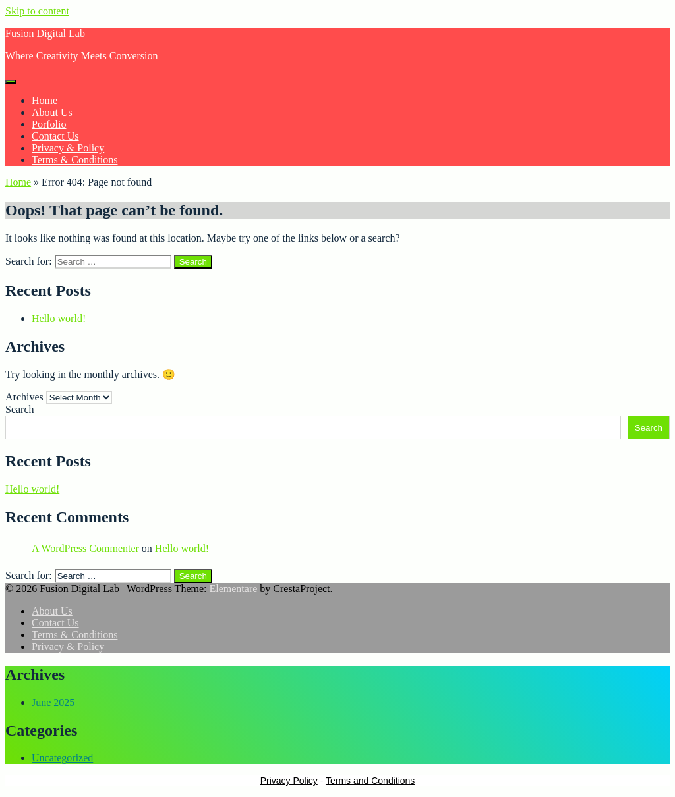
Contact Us (55, 136)
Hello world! (59, 318)
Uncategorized (62, 757)
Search (19, 409)
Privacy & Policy (68, 147)
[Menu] (10, 82)
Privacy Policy (289, 780)
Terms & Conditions (74, 159)
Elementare (233, 588)
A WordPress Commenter (85, 548)
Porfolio (49, 124)
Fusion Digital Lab (45, 33)
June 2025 (53, 702)
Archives (24, 396)
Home (44, 100)
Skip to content (37, 10)
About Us (52, 112)
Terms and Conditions (370, 780)
